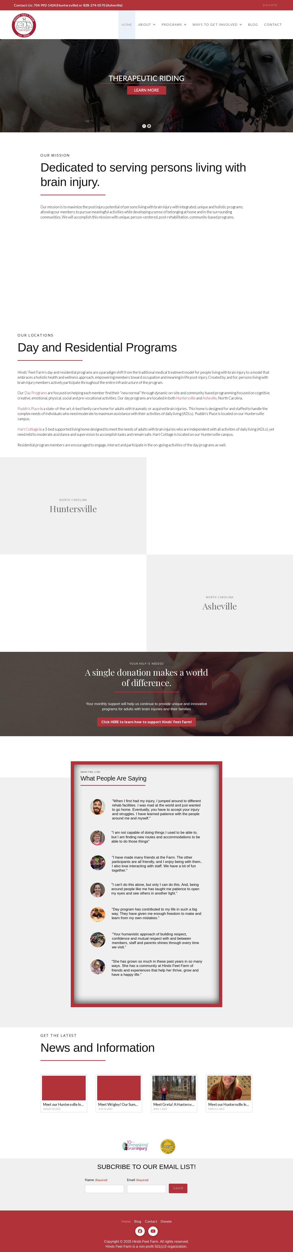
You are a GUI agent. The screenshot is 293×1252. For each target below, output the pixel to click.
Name (96, 1180)
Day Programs (35, 393)
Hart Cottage (28, 429)
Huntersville (186, 398)
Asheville (210, 398)
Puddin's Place (29, 408)
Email (138, 1180)
